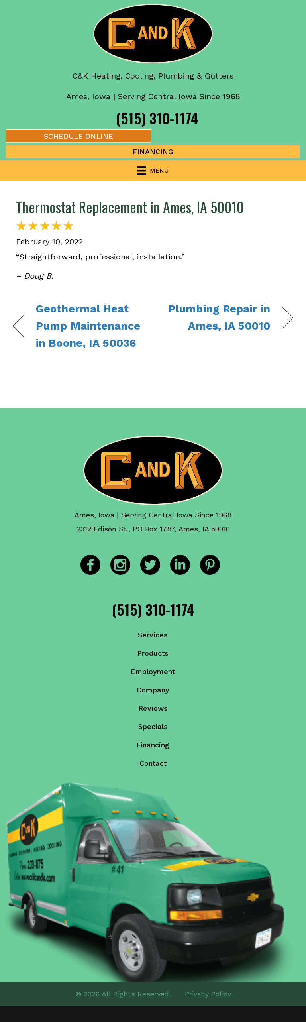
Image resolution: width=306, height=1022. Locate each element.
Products (153, 653)
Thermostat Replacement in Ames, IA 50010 (130, 206)
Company (153, 690)
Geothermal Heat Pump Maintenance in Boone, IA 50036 (88, 326)
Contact (153, 763)
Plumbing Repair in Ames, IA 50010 (215, 317)
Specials (153, 726)
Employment (153, 671)
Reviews (153, 708)
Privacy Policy (208, 994)
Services (153, 635)
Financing (152, 745)
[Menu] (153, 170)
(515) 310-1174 (157, 117)
